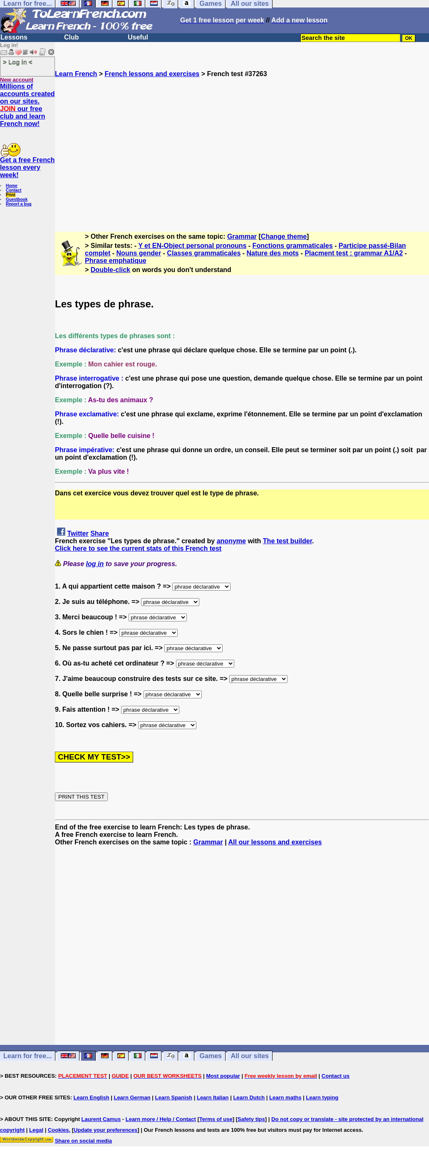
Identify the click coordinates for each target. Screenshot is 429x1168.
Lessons (13, 37)
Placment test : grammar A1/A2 (354, 253)
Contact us (336, 1076)
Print (10, 195)
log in (95, 563)
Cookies (58, 1130)
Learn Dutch (249, 1097)
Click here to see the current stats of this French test (138, 548)
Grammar (242, 236)
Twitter (77, 533)
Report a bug (19, 204)
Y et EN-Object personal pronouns (192, 245)
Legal (36, 1130)
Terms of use (216, 1119)
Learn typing (322, 1097)
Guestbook (16, 199)
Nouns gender (139, 253)
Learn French (76, 73)
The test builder (287, 540)
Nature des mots (273, 253)
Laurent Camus (101, 1119)
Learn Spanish (173, 1097)
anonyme (231, 540)
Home (11, 185)
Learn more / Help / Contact (161, 1119)
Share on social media (83, 1141)
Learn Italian (213, 1097)
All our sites (250, 1055)
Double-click (110, 269)
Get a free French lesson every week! (27, 167)
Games (211, 1055)
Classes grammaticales (204, 253)
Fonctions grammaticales (293, 245)
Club (71, 37)
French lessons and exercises (152, 73)
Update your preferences (105, 1130)
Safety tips (251, 1119)
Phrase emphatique (115, 260)
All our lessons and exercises (275, 842)
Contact (13, 190)
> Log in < (17, 61)
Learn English (91, 1097)
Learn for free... (27, 1055)
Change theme (284, 236)
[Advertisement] (242, 151)
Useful (138, 37)
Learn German (132, 1097)
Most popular (223, 1076)
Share (99, 533)
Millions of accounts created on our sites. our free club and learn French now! (27, 105)
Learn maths (285, 1097)
